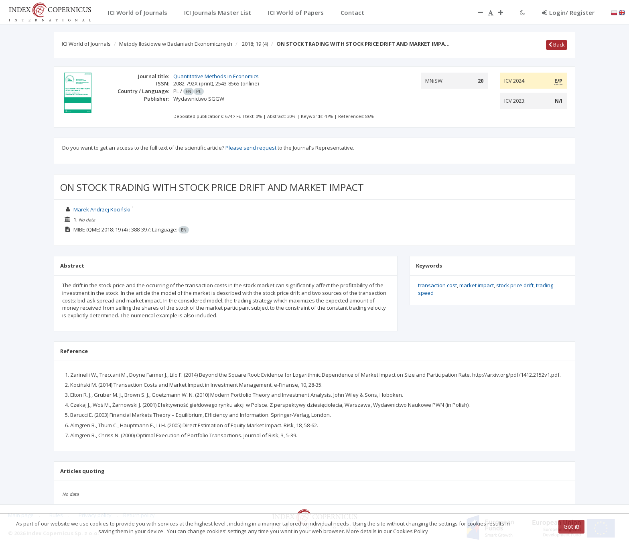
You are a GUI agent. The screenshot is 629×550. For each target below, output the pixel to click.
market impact (476, 285)
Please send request (250, 147)
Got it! (571, 526)
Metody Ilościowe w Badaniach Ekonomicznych (175, 43)
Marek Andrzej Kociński (101, 209)
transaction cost (437, 285)
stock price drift (515, 285)
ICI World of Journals (86, 43)
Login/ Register (568, 12)
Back (556, 44)
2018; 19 (255, 43)
